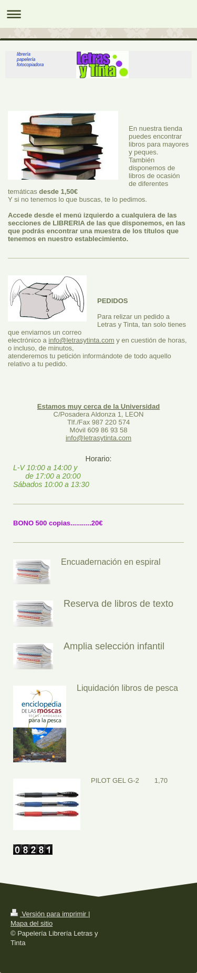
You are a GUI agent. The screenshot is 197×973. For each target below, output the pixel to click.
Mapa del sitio (32, 923)
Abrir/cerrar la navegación (98, 14)
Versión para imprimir (49, 914)
